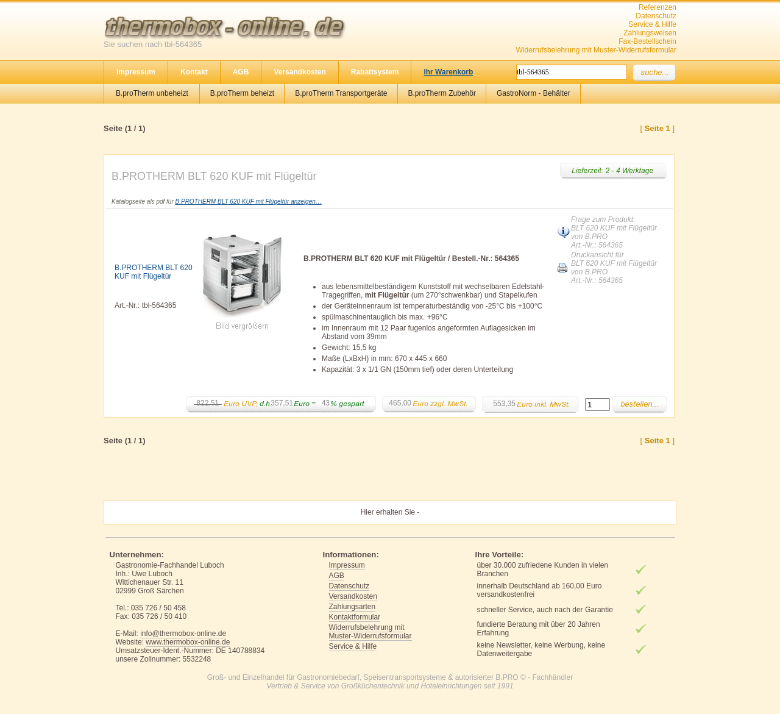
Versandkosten (299, 72)
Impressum (135, 72)
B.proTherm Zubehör (442, 93)
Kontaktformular (355, 617)
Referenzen (657, 7)
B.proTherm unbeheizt (152, 93)
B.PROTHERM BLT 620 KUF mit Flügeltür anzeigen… (249, 201)
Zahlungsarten (352, 606)
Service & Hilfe (652, 24)
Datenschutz (656, 16)
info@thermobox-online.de (183, 633)
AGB (241, 72)
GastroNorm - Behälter (533, 93)
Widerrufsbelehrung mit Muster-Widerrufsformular (596, 50)
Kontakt (194, 72)
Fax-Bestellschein (647, 41)
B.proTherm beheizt (242, 93)
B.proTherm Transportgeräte (341, 93)
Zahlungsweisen (649, 33)
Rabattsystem (375, 72)
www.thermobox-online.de (188, 642)
